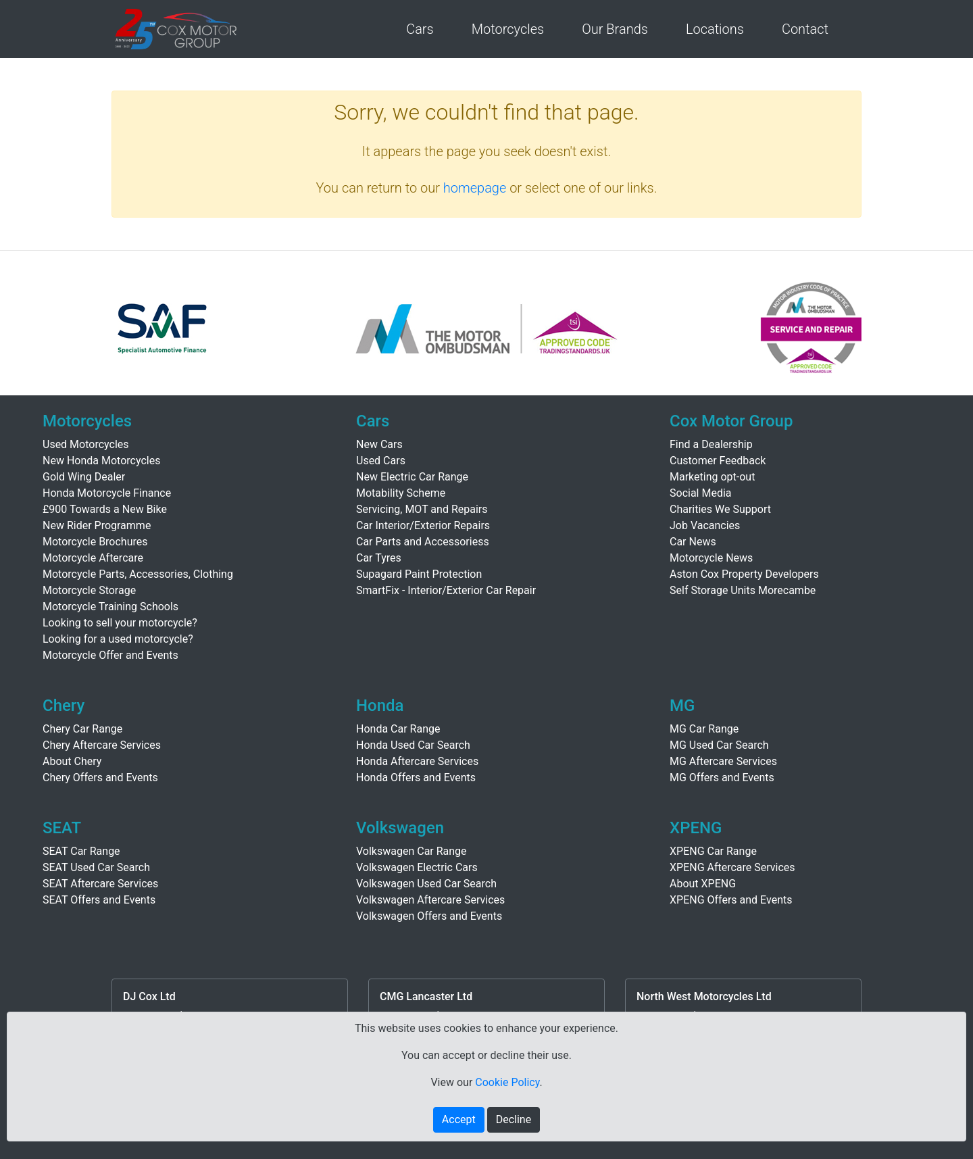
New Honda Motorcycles (101, 460)
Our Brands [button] (615, 29)
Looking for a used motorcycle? (118, 639)
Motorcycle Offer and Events (110, 655)
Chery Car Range (82, 728)
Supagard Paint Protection (419, 574)
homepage (475, 188)
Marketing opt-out (712, 476)
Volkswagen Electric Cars (417, 867)
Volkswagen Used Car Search (426, 883)
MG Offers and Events (722, 777)
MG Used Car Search (719, 745)
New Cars (379, 444)
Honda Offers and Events (416, 777)
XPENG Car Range (713, 851)
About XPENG (703, 883)
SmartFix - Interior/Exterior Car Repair (446, 590)
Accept (459, 1119)
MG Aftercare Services (723, 761)
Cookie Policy (507, 1082)
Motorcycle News (711, 557)
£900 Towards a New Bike (105, 509)
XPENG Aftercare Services (732, 867)
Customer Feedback (718, 460)
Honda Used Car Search (413, 745)
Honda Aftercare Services (417, 761)
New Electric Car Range (412, 476)
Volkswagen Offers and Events (429, 916)
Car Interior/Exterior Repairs (423, 525)
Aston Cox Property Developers (744, 574)
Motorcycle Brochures (95, 541)
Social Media (701, 493)
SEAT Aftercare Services (100, 883)
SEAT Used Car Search (96, 867)
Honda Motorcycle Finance (107, 493)
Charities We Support (720, 509)
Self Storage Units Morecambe (743, 590)
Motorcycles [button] (508, 29)
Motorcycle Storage (89, 590)
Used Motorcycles (86, 444)
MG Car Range (704, 728)
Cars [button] (420, 29)
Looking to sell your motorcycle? (120, 622)
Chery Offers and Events (100, 777)
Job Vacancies (705, 525)
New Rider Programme (97, 525)
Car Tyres (378, 557)
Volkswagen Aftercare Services (430, 899)
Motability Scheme (400, 493)
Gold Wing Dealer (84, 476)
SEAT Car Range (81, 851)
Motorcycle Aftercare (93, 557)
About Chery (72, 761)
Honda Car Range (398, 728)
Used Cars (380, 460)
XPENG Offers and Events (731, 899)
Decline (513, 1119)
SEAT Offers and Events (99, 899)
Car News (693, 541)
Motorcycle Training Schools (110, 606)
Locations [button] (715, 29)
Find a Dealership (711, 444)
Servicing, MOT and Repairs (422, 509)
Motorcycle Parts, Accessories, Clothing (138, 574)
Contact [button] (805, 29)
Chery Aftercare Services (102, 745)
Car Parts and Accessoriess (422, 541)
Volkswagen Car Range (411, 851)
